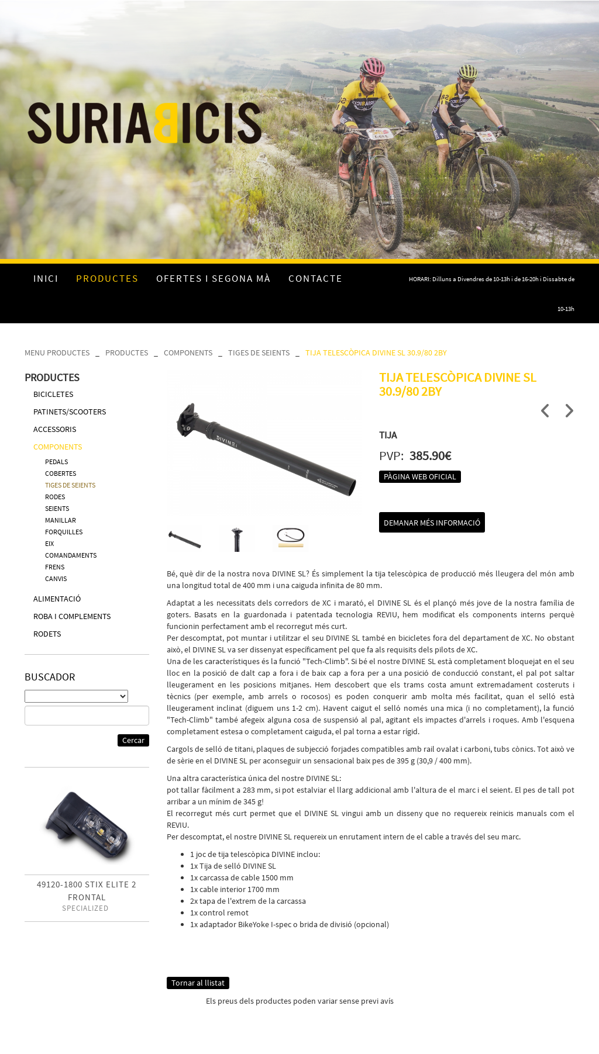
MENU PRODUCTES (57, 352)
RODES (55, 496)
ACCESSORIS (54, 429)
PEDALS (56, 461)
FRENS (54, 566)
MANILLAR (60, 520)
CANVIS (56, 578)
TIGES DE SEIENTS (259, 352)
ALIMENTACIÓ (57, 598)
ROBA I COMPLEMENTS (72, 616)
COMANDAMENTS (71, 555)
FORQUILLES (63, 531)
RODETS (47, 633)
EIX (49, 543)
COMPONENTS (188, 352)
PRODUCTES (126, 352)
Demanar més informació (432, 522)
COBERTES (60, 473)
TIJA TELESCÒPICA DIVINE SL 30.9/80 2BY (376, 352)
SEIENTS (57, 508)
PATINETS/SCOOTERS (69, 411)
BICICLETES (53, 394)
